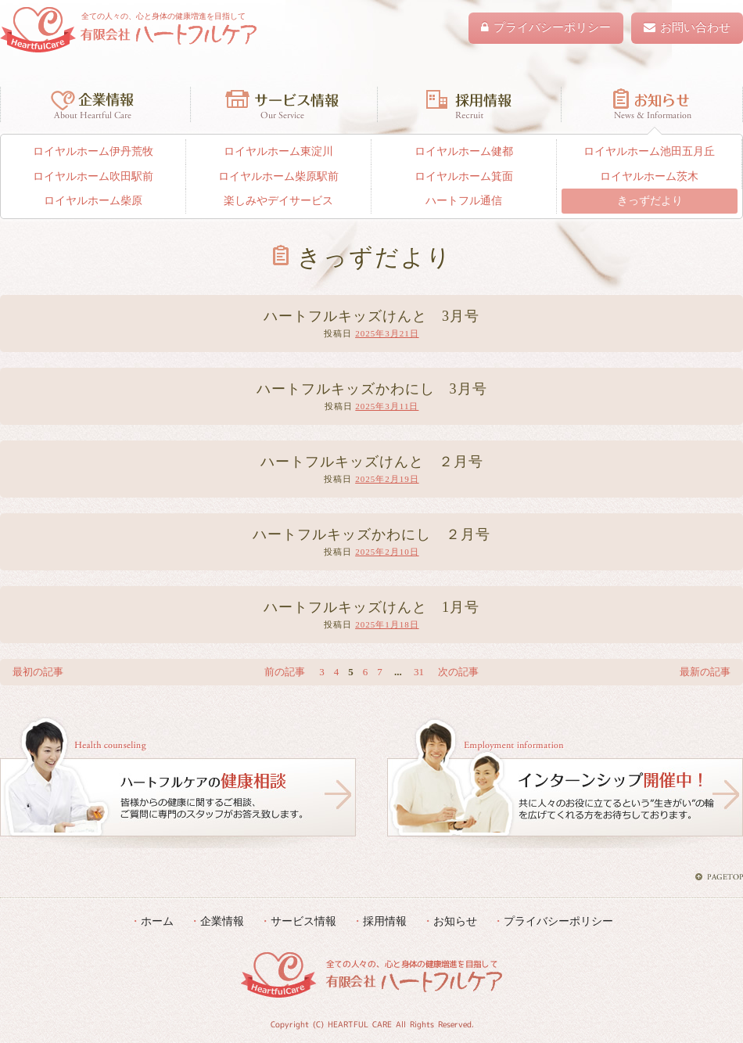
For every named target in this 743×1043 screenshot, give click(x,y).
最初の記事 (38, 672)
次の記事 (458, 672)
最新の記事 (705, 672)
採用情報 (469, 104)
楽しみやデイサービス (278, 201)
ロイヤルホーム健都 (464, 151)
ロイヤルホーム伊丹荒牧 (93, 151)
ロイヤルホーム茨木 (649, 176)
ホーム (157, 921)
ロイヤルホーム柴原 (93, 201)
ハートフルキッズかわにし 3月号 (372, 389)
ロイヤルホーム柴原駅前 (278, 176)
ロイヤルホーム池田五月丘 (649, 151)
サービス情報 (283, 104)
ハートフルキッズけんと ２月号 (371, 461)
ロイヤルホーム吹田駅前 (93, 176)
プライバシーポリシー (558, 921)
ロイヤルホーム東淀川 (278, 151)
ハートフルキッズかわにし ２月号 (371, 534)
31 (419, 672)
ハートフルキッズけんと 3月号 (371, 316)
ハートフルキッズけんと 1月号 (371, 607)
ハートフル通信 (463, 201)
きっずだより (650, 201)
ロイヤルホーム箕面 (464, 176)
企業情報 (95, 104)
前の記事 (284, 672)
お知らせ (652, 104)
